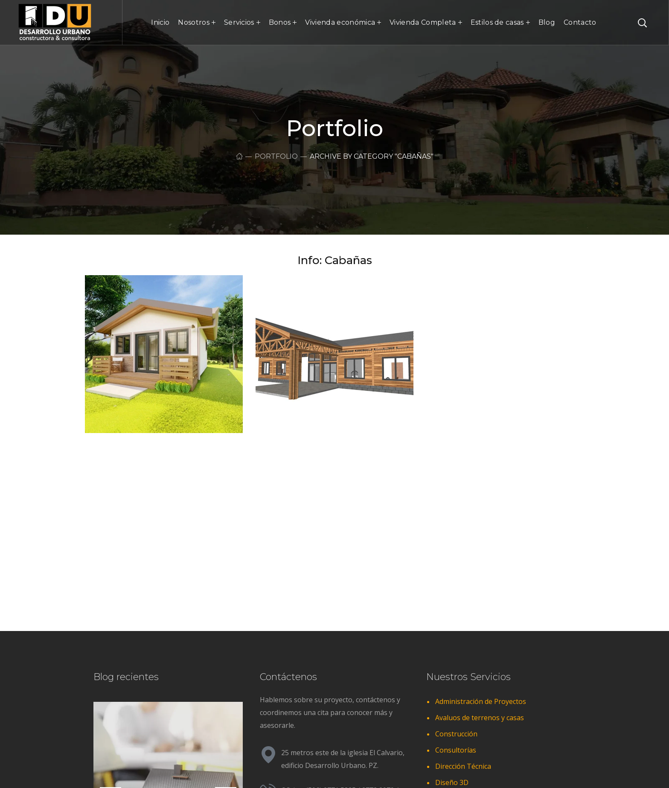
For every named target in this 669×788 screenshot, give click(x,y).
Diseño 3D (451, 782)
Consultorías (455, 750)
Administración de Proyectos (480, 701)
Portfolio (276, 156)
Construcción (456, 734)
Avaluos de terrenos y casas (479, 717)
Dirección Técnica (463, 766)
